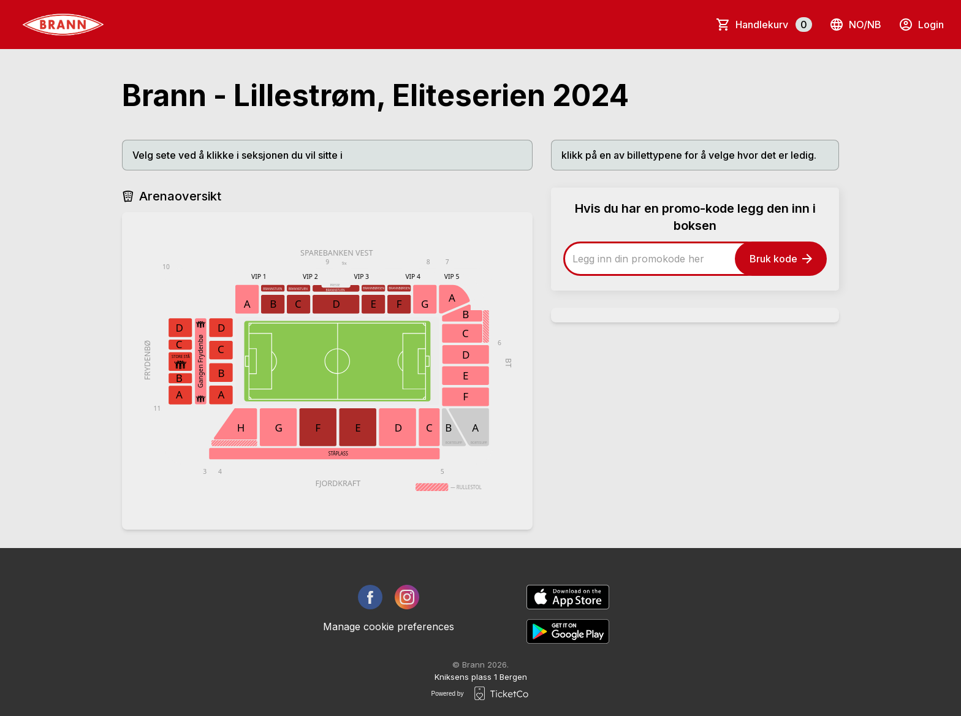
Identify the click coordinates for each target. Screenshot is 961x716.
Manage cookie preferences (388, 626)
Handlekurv (773, 24)
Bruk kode (781, 259)
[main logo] (63, 24)
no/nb (855, 24)
